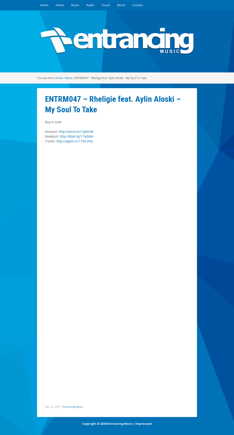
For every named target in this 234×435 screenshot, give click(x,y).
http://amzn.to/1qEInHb (76, 131)
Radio (90, 5)
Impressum (144, 424)
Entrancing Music (72, 406)
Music (75, 5)
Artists (60, 5)
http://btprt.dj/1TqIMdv (76, 136)
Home (44, 5)
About (121, 5)
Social (105, 5)
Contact (137, 5)
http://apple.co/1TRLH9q (74, 141)
